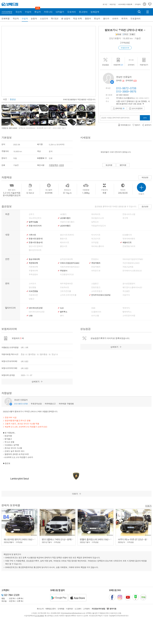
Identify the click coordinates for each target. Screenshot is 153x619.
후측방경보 (33, 274)
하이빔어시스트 (97, 218)
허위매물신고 (50, 403)
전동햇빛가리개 (128, 246)
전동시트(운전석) (36, 239)
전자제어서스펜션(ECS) (132, 271)
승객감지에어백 (66, 259)
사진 (5, 99)
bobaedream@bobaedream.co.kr (74, 613)
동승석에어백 (34, 259)
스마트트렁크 (96, 291)
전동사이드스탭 (128, 214)
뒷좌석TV (126, 308)
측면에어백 (33, 263)
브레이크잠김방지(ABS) (69, 263)
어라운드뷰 (95, 271)
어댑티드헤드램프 (67, 222)
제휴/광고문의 (50, 609)
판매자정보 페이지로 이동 (112, 82)
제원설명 (145, 177)
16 (123, 80)
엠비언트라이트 (35, 250)
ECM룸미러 (127, 235)
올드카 (106, 18)
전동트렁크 (95, 287)
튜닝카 (97, 18)
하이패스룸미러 (97, 246)
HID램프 (63, 214)
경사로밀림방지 (128, 284)
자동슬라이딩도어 (98, 226)
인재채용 (61, 609)
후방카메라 (95, 263)
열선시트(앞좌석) (36, 246)
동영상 (13, 99)
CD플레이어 (96, 312)
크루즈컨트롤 (65, 291)
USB (30, 316)
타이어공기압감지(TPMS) (132, 259)
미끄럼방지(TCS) (67, 274)
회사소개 (40, 609)
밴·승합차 (65, 18)
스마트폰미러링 (128, 316)
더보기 (148, 505)
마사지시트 (95, 235)
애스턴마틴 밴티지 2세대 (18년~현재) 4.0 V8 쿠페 (27, 539)
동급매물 (109, 165)
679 (135, 80)
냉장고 (31, 299)
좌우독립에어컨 (66, 284)
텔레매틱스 (127, 312)
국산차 (16, 18)
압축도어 (95, 222)
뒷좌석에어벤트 (128, 239)
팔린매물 (123, 165)
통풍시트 (63, 239)
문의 (145, 117)
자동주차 (126, 295)
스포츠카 (44, 18)
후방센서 (63, 271)
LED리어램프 (65, 226)
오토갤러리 (135, 18)
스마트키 (32, 284)
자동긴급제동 (127, 267)
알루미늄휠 (33, 222)
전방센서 (95, 259)
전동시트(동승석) (36, 242)
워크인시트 (95, 239)
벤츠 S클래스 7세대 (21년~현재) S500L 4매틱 (63, 539)
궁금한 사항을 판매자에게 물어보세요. (115, 118)
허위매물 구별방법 (66, 403)
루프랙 (125, 218)
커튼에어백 (33, 267)
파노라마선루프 (35, 218)
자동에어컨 (33, 295)
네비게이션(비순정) (36, 312)
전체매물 (5, 18)
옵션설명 (145, 206)
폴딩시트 (63, 246)
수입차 (25, 18)
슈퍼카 (115, 18)
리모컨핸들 (33, 291)
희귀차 (124, 18)
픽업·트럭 (77, 18)
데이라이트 (95, 214)
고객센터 (86, 609)
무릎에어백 (33, 271)
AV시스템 (95, 316)
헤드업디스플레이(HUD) (132, 287)
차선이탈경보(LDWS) (130, 263)
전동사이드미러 (35, 226)
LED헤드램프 (65, 218)
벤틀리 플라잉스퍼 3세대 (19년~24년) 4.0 (99, 539)
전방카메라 (95, 267)
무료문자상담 (36, 403)
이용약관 (69, 609)
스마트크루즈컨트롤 (68, 295)
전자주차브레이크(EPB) (101, 295)
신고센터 (78, 609)
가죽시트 (32, 235)
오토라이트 (64, 287)
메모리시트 (64, 242)
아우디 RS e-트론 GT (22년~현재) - (134, 539)
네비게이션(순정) (36, 308)
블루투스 (63, 312)
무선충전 (126, 291)
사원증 (61, 165)
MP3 (62, 316)
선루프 (31, 214)
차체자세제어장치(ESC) (69, 267)
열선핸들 (32, 287)
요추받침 (95, 242)
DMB (93, 308)
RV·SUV (54, 18)
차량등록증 (53, 165)
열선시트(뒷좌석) (67, 235)
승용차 (34, 18)
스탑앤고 (95, 284)
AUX (62, 308)
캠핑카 (88, 18)
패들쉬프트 (127, 242)
